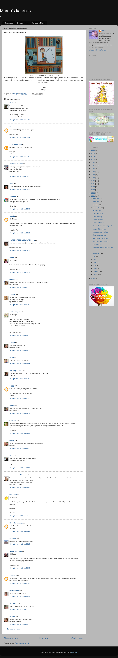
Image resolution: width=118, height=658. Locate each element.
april (95, 265)
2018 (93, 174)
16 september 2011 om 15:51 (19, 398)
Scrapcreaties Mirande (17, 475)
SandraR (12, 196)
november (97, 202)
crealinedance (14, 590)
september (97, 208)
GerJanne (13, 494)
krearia (12, 216)
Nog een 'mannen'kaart (101, 232)
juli (94, 256)
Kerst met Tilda (98, 213)
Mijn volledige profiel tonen (98, 50)
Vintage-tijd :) (97, 210)
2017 (93, 178)
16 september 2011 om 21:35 (19, 468)
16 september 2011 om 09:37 (19, 250)
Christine (12, 420)
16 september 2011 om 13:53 (19, 379)
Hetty (11, 455)
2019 (93, 171)
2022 (93, 162)
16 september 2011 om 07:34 (19, 137)
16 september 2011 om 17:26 (19, 413)
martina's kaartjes (16, 164)
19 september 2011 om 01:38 (19, 568)
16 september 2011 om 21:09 (19, 433)
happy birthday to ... (100, 229)
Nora (11, 183)
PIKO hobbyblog (15, 144)
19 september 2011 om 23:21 (19, 624)
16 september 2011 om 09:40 (19, 272)
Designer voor (22, 23)
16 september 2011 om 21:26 (19, 448)
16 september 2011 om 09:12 (19, 233)
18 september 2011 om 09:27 (19, 544)
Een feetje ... (97, 244)
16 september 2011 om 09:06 (19, 209)
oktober (96, 205)
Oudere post (77, 638)
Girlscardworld (98, 220)
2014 (93, 187)
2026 (93, 150)
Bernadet (12, 538)
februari (96, 271)
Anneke (12, 294)
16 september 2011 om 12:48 (19, 363)
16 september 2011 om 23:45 (19, 516)
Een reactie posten (13, 629)
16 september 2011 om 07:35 (19, 157)
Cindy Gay (13, 603)
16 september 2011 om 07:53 (19, 189)
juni (94, 259)
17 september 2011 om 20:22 (19, 531)
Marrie (11, 257)
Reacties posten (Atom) (23, 643)
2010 (93, 278)
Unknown (13, 575)
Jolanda (12, 279)
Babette (12, 616)
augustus (96, 253)
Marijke (12, 405)
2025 (93, 153)
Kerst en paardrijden (100, 235)
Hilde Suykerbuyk (16, 523)
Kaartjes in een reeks (100, 238)
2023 (93, 159)
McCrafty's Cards (15, 370)
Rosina (12, 342)
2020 (93, 168)
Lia (10, 127)
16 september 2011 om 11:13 (19, 335)
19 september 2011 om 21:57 (19, 596)
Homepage (9, 23)
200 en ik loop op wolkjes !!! (102, 226)
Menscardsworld (98, 223)
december (97, 199)
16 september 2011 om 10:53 (19, 305)
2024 (93, 156)
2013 (93, 190)
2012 (93, 193)
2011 (93, 196)
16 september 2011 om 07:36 (19, 176)
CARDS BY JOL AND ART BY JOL (22, 240)
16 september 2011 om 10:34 (19, 287)
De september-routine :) (101, 241)
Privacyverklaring (38, 23)
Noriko (11, 103)
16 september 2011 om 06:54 (19, 120)
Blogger (74, 652)
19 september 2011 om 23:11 (19, 609)
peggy (11, 386)
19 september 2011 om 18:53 (19, 583)
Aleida (11, 440)
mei (94, 262)
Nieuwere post (11, 638)
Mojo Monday (97, 217)
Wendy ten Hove (15, 551)
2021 (93, 165)
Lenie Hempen (14, 312)
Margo (104, 31)
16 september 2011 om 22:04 (19, 487)
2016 (93, 181)
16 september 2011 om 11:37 (19, 350)
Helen (11, 357)
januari (95, 274)
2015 (93, 184)
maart (95, 268)
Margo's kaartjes (15, 10)
